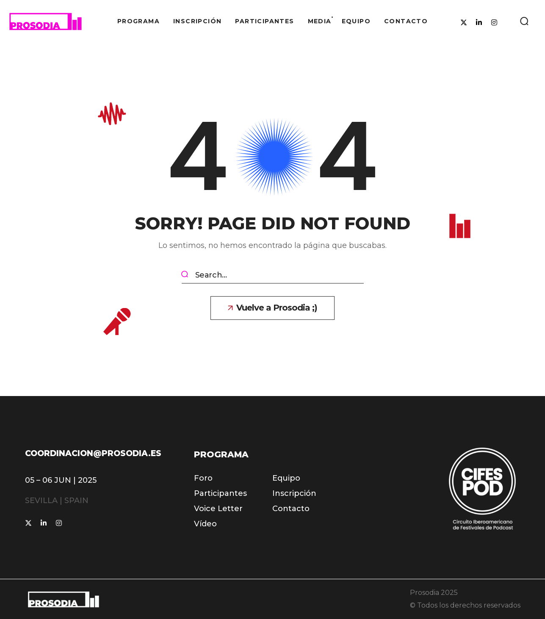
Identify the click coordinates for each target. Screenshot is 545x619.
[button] (524, 21)
